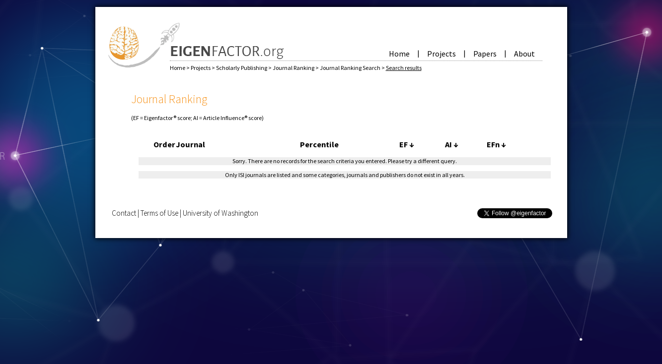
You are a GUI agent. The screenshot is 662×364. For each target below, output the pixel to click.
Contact (124, 213)
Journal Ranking (294, 67)
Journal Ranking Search (350, 67)
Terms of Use (159, 213)
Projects (441, 54)
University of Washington (220, 213)
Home (399, 54)
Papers (485, 54)
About (524, 54)
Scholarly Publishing (242, 67)
